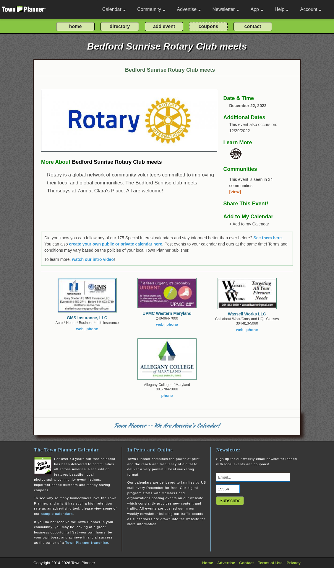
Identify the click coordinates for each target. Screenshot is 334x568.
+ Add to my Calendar (249, 224)
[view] (235, 191)
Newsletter (226, 9)
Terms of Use (270, 563)
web (79, 329)
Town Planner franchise (86, 542)
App (256, 9)
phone (92, 329)
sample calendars (57, 513)
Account (311, 9)
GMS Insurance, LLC (87, 317)
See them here (267, 237)
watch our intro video (93, 259)
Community (151, 9)
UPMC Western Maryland (166, 313)
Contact (246, 563)
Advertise (189, 9)
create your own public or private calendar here (115, 244)
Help (282, 9)
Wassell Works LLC (247, 314)
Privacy (294, 563)
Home (207, 563)
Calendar (114, 9)
